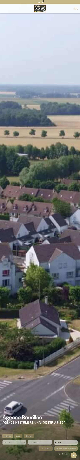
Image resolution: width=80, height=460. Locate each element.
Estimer (29, 440)
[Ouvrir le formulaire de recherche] (46, 452)
